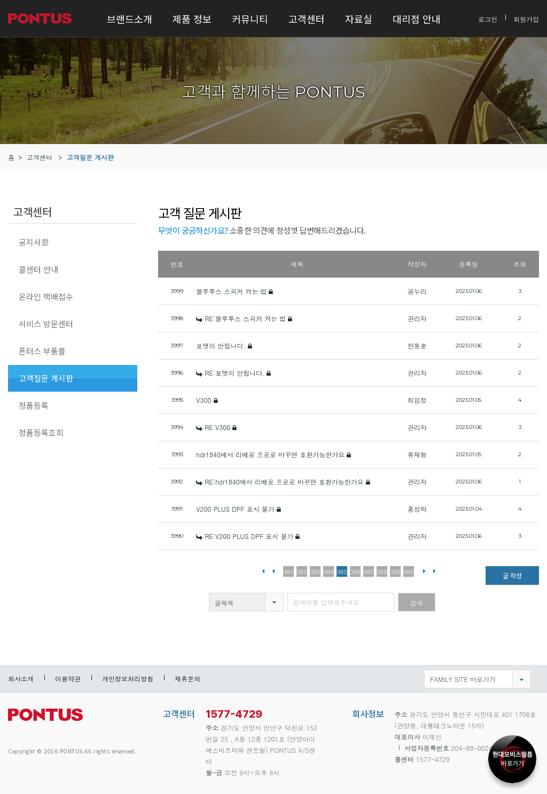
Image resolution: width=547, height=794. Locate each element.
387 (369, 572)
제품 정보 (192, 19)
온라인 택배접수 (46, 296)
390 (409, 572)
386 (355, 572)
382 (302, 572)
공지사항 (34, 242)
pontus (45, 719)
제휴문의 (187, 678)
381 (289, 572)
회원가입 (526, 18)
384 (329, 572)
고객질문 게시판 (90, 157)
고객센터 (306, 19)
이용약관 (68, 678)
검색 (416, 602)
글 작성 (512, 575)
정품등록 (34, 405)
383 (315, 572)
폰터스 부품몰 (42, 350)
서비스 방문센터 (46, 323)
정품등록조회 (41, 432)
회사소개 (21, 678)
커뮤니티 (250, 19)
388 (382, 572)
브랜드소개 (129, 19)
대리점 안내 (417, 19)
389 (395, 572)
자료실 (358, 19)
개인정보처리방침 (127, 678)
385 (342, 572)
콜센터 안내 (38, 269)
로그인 (487, 18)
